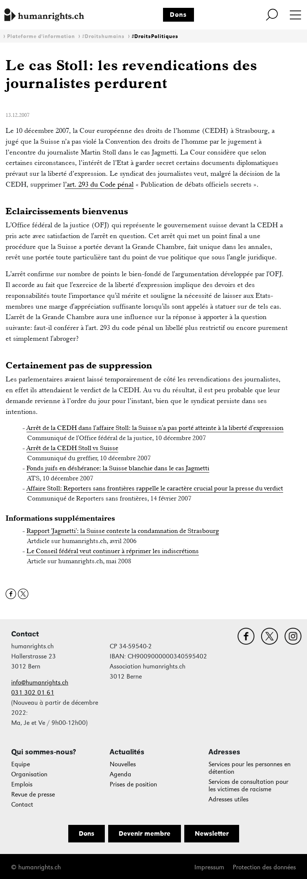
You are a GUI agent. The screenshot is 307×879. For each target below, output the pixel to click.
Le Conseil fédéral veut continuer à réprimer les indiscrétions (112, 551)
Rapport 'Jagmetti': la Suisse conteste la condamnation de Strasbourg (122, 531)
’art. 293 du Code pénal (99, 184)
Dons (178, 14)
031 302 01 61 (32, 692)
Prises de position (133, 784)
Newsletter (212, 833)
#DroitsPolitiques (155, 36)
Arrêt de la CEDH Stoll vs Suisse (72, 448)
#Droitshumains (103, 36)
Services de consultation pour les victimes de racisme (248, 785)
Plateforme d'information (41, 36)
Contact (22, 804)
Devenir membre (144, 833)
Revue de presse (33, 794)
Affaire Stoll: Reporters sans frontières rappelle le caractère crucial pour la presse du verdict (154, 488)
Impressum (209, 867)
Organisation (29, 774)
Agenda (120, 774)
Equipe (20, 764)
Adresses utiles (228, 799)
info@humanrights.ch (39, 682)
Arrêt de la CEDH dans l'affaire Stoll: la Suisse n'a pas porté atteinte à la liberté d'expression (154, 428)
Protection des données (264, 867)
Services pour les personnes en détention (250, 768)
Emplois (21, 784)
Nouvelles (123, 764)
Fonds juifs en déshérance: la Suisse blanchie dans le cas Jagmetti (117, 468)
